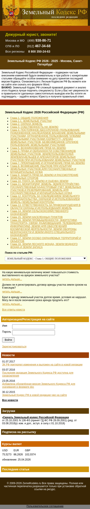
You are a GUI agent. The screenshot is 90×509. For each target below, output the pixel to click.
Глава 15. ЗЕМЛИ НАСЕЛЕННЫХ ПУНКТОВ (36, 217)
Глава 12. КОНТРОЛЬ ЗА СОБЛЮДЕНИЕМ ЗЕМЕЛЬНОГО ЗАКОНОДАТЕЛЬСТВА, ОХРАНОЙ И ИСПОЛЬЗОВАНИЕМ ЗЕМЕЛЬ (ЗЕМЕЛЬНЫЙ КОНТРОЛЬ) (45, 199)
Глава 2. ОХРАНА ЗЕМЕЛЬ (26, 124)
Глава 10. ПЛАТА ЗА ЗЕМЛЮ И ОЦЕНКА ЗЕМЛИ (39, 181)
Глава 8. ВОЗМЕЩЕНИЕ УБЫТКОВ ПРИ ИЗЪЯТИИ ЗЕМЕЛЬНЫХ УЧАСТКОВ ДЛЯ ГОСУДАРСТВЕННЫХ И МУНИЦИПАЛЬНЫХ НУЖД (43, 169)
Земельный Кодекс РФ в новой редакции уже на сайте (34, 395)
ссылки (38, 489)
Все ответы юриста (13, 309)
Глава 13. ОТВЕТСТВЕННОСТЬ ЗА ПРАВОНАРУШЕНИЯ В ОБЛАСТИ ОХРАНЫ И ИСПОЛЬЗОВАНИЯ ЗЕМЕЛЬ (45, 207)
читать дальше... (12, 279)
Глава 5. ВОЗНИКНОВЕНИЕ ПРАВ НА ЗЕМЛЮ (38, 148)
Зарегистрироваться (14, 346)
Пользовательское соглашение (45, 506)
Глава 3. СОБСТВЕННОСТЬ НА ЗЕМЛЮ (34, 127)
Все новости (10, 400)
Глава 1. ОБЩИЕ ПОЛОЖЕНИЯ (29, 118)
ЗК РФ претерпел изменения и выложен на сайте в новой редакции (42, 364)
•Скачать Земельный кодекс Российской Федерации (35, 417)
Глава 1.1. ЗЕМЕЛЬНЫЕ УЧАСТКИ (31, 121)
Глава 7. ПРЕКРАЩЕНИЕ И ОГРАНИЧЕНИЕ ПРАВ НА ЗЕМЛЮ (47, 163)
